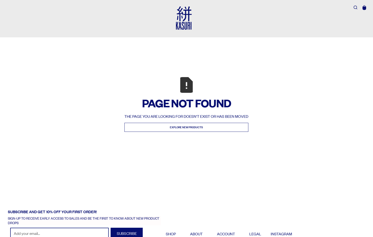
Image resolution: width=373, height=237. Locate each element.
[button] (364, 7)
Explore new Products (186, 127)
